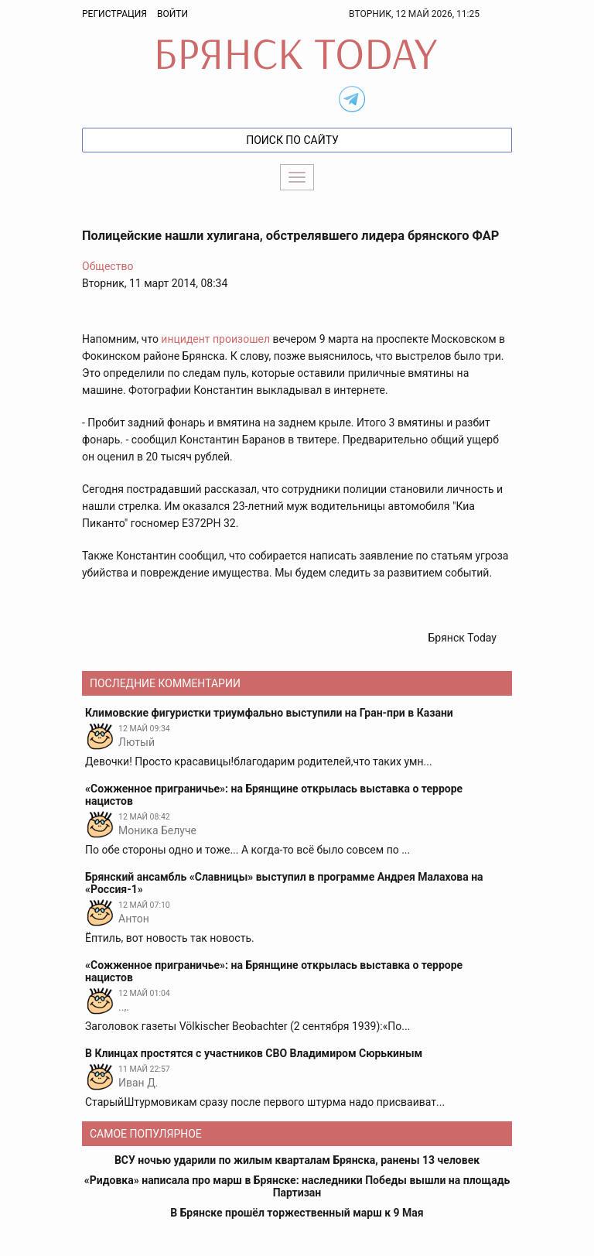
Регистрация (114, 14)
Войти (172, 14)
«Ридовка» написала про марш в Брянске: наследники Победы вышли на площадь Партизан (297, 1186)
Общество (107, 266)
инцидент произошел (215, 339)
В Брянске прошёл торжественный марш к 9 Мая (296, 1212)
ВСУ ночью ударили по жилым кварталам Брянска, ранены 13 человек (297, 1160)
